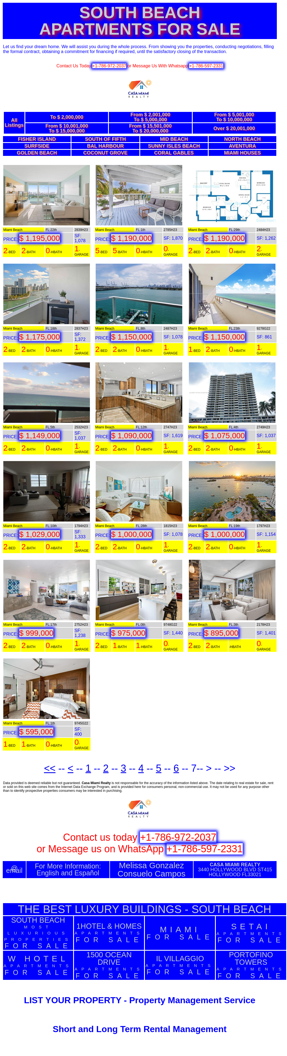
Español (86, 873)
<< (50, 768)
